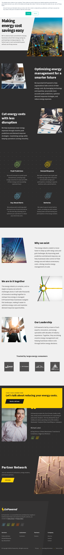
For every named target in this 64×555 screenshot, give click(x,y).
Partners (36, 536)
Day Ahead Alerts (6, 541)
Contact (50, 541)
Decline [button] (35, 13)
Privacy (37, 548)
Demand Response (6, 538)
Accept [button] (28, 13)
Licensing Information (47, 548)
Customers (22, 536)
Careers (50, 538)
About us (50, 536)
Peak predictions (6, 536)
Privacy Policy (19, 519)
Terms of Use (10, 519)
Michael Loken (36, 428)
